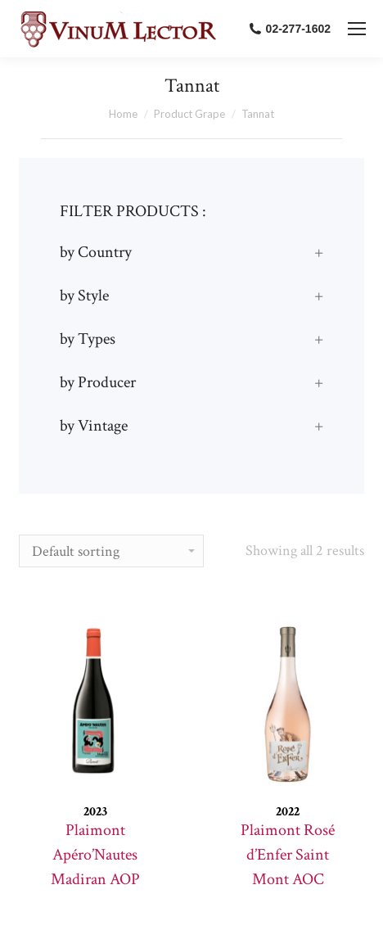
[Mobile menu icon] (357, 28)
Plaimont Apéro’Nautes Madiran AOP (95, 854)
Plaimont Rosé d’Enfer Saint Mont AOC (288, 854)
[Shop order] (111, 551)
